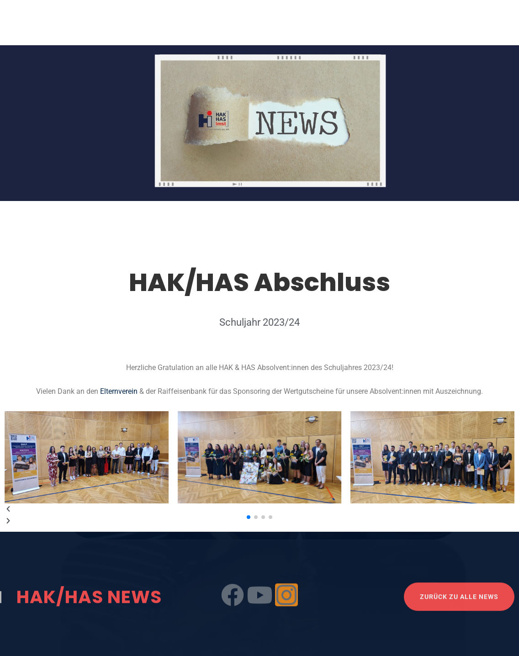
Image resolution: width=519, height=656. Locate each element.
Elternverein (119, 391)
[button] (259, 509)
